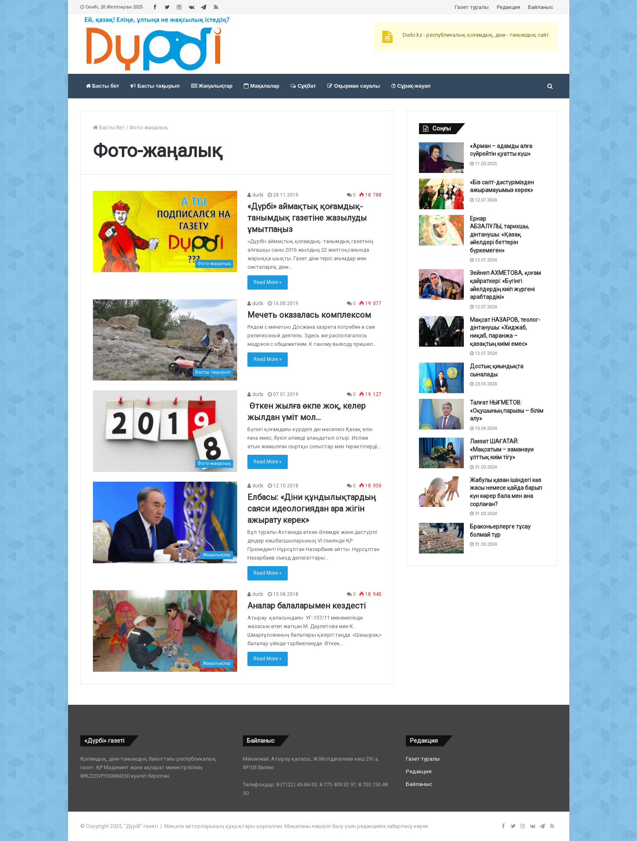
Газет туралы (472, 7)
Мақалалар (261, 86)
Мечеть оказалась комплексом (309, 315)
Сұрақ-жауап (410, 86)
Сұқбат (303, 86)
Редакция (508, 7)
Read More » (267, 282)
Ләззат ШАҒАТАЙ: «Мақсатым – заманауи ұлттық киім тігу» (501, 449)
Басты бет (102, 86)
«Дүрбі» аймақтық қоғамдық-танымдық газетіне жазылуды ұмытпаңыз (307, 217)
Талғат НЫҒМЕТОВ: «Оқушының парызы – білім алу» (506, 410)
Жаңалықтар (212, 86)
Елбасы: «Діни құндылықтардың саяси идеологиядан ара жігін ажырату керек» (311, 508)
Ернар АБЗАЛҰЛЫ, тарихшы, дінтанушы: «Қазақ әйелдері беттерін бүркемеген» (499, 234)
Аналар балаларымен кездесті (306, 606)
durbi (255, 195)
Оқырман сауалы (353, 86)
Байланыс (540, 7)
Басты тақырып (154, 86)
